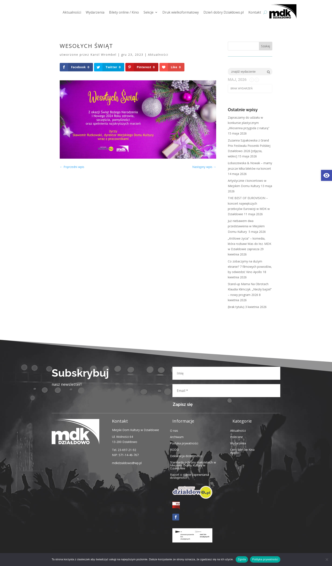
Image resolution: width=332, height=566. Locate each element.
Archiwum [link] (177, 436)
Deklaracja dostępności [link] (186, 456)
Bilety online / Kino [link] (124, 12)
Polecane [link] (236, 436)
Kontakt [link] (254, 12)
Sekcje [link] (149, 12)
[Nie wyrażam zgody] (327, 559)
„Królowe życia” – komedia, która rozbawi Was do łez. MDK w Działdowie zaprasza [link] (249, 243)
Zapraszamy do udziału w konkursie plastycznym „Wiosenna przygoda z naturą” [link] (248, 122)
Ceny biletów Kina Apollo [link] (242, 451)
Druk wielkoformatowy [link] (180, 12)
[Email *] (226, 390)
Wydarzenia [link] (95, 12)
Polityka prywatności (265, 559)
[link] (326, 175)
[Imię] (226, 373)
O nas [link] (174, 430)
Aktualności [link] (72, 12)
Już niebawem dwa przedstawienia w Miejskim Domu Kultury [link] (246, 226)
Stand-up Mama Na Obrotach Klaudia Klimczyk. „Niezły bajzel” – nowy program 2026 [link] (250, 289)
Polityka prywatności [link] (184, 443)
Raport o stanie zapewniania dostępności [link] (189, 476)
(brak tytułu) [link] (236, 307)
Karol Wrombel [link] (103, 55)
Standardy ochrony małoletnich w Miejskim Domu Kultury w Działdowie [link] (193, 465)
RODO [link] (174, 449)
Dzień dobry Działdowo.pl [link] (223, 12)
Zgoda (242, 559)
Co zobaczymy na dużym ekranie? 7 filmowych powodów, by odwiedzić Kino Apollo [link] (250, 266)
